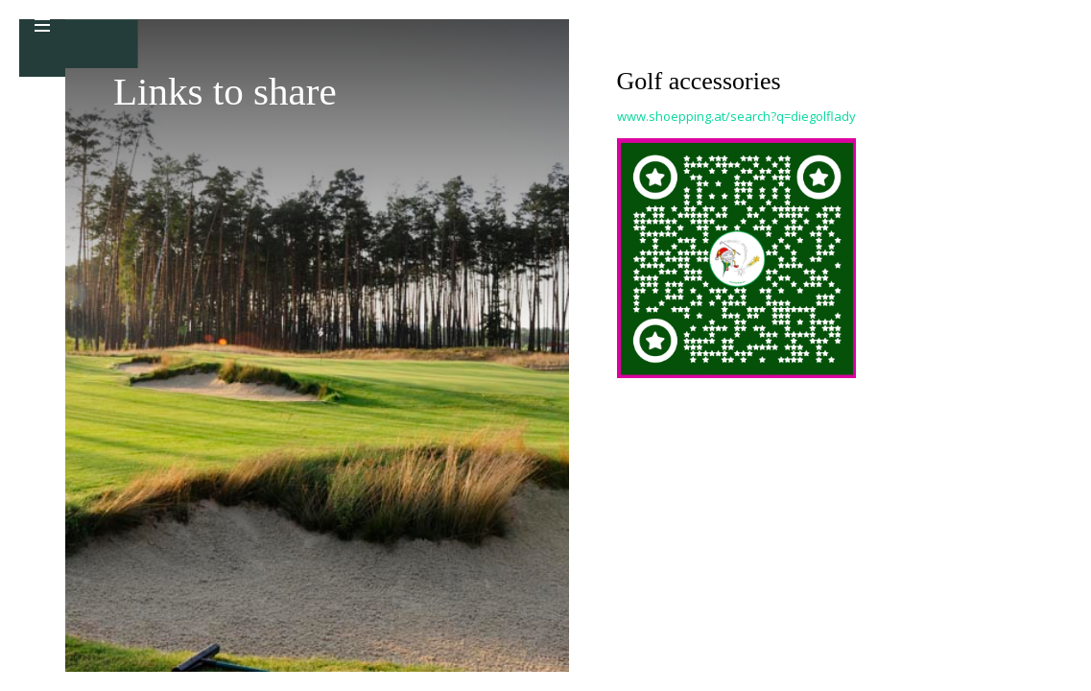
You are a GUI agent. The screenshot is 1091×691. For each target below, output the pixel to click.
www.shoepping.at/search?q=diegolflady (736, 116)
